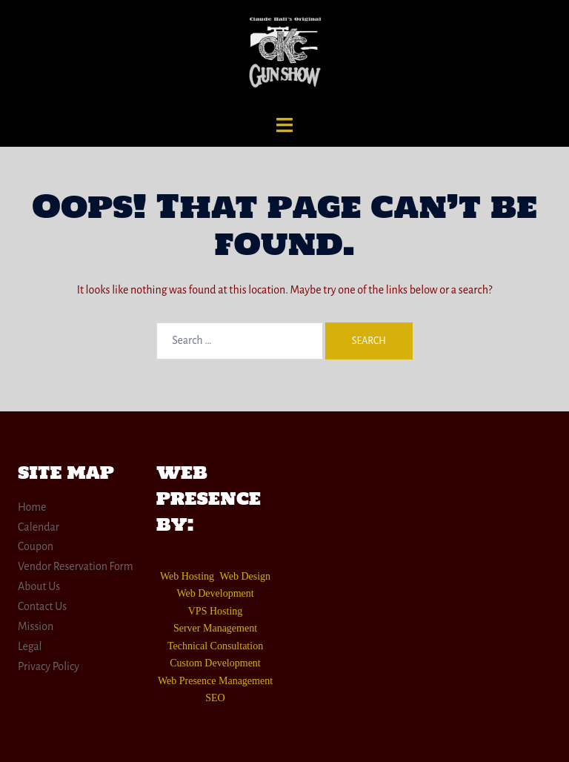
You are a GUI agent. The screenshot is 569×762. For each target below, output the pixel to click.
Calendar (38, 527)
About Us (39, 586)
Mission (35, 626)
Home (32, 507)
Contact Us (42, 606)
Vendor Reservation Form (75, 566)
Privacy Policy (48, 666)
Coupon (35, 546)
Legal (30, 646)
